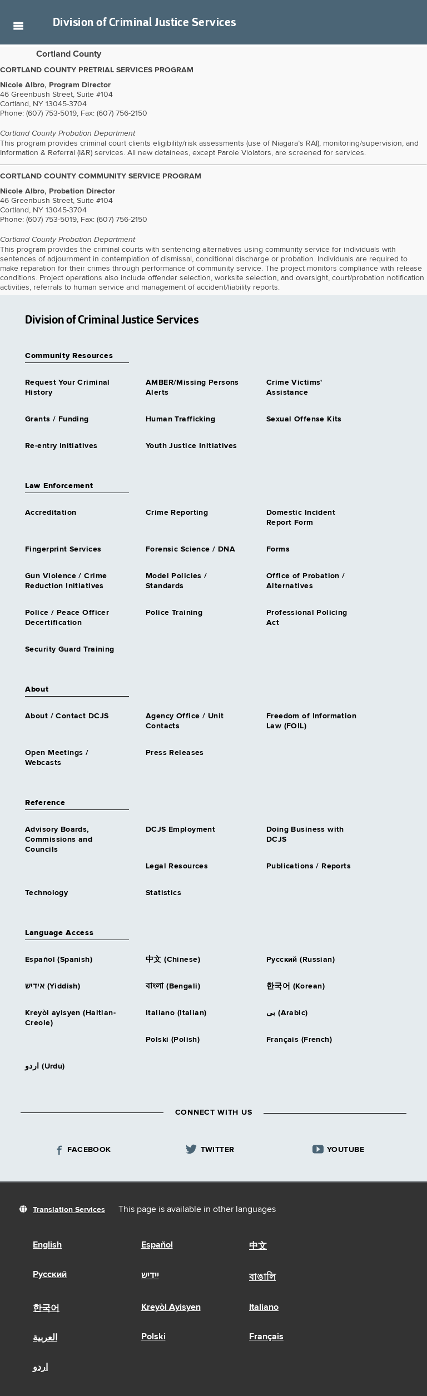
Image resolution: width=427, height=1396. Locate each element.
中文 (258, 1246)
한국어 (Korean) (295, 986)
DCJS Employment (180, 829)
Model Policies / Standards (176, 581)
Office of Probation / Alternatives (305, 581)
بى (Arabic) (287, 1013)
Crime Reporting (177, 512)
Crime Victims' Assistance (294, 387)
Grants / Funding (57, 419)
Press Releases (175, 753)
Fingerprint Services (63, 549)
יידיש (150, 1275)
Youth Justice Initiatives (191, 446)
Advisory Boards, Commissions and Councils (58, 839)
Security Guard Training (70, 649)
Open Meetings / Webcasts (56, 758)
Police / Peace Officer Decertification (67, 618)
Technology (46, 893)
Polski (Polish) (173, 1040)
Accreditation (50, 512)
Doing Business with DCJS (305, 834)
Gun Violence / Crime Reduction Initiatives (66, 581)
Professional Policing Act (306, 618)
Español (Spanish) (58, 959)
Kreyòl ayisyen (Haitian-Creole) (70, 1018)
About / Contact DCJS (66, 716)
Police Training (174, 613)
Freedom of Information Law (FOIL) (311, 721)
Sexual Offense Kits (304, 419)
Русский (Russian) (300, 959)
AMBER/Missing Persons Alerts (192, 387)
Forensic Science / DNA (190, 549)
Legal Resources (177, 866)
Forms (278, 549)
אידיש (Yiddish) (52, 986)
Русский (50, 1274)
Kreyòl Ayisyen (171, 1307)
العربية (45, 1338)
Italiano (264, 1307)
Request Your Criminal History (67, 387)
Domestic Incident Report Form (300, 517)
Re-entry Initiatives (61, 446)
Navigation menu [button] (18, 25)
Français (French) (299, 1040)
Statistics (163, 893)
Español (157, 1245)
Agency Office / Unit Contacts (185, 721)
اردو (40, 1367)
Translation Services (69, 1210)
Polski (153, 1337)
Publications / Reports (308, 866)
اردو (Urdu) (45, 1066)
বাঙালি (262, 1277)
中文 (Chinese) (173, 959)
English (47, 1245)
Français (266, 1337)
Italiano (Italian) (176, 1013)
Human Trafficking (180, 419)
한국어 (46, 1308)
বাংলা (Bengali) (173, 986)
